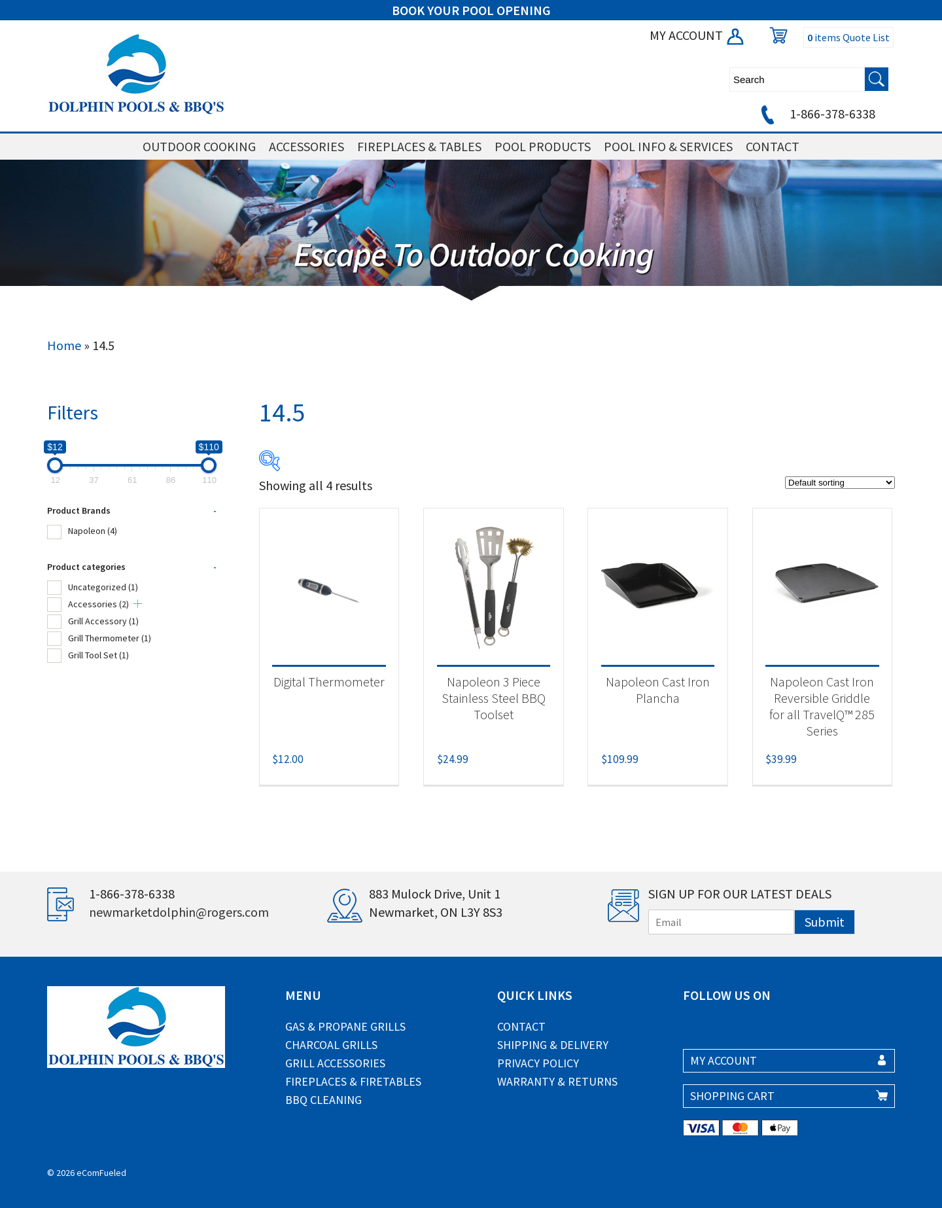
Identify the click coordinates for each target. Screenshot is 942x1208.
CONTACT (772, 146)
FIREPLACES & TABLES (419, 146)
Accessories (98, 604)
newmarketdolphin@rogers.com (179, 912)
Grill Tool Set (98, 655)
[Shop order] (840, 482)
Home (64, 345)
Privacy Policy (538, 1063)
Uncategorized (103, 587)
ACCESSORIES (306, 146)
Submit (825, 922)
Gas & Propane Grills (345, 1026)
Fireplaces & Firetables (353, 1081)
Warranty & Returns (557, 1081)
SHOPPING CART (732, 1095)
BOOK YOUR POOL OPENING (471, 10)
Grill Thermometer (109, 638)
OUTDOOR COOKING (199, 146)
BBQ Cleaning (323, 1099)
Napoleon (92, 531)
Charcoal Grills (331, 1044)
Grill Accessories (335, 1063)
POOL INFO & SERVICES (668, 146)
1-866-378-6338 (816, 113)
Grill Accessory (103, 621)
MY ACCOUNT (698, 35)
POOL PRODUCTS (543, 146)
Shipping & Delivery (552, 1044)
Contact (521, 1026)
